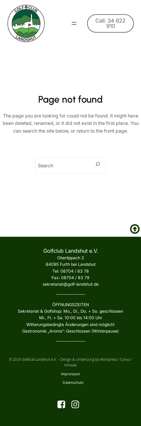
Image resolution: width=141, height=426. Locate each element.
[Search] (97, 164)
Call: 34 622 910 (110, 23)
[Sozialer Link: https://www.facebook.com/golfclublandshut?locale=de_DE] (63, 404)
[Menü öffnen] (74, 23)
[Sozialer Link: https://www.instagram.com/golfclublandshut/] (77, 404)
